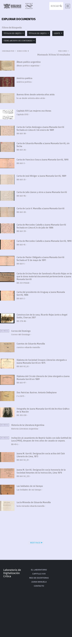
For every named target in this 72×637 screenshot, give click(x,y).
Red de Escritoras (39, 578)
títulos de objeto (12, 33)
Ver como (62, 51)
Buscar (56, 6)
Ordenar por (8, 51)
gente (57, 33)
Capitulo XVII (39, 574)
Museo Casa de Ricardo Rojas (12, 6)
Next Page (36, 543)
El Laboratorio (39, 570)
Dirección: (23, 51)
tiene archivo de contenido (18, 41)
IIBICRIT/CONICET (29, 6)
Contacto (39, 586)
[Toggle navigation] (67, 6)
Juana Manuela (39, 582)
